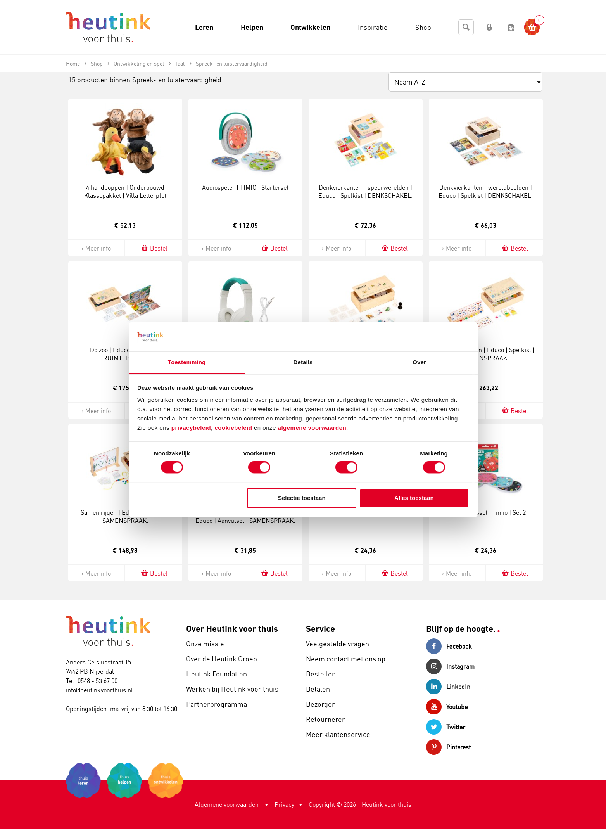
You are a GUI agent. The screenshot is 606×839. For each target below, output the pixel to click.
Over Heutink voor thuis (232, 628)
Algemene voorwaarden (227, 804)
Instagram (450, 666)
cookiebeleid (234, 428)
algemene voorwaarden (312, 428)
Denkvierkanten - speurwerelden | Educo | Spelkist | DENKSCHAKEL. (365, 191)
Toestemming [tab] (187, 362)
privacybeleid (191, 428)
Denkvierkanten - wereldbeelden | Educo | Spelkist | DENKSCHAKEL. (486, 191)
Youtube (447, 706)
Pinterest (448, 747)
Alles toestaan (414, 498)
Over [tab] (419, 362)
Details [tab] (303, 362)
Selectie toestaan (302, 498)
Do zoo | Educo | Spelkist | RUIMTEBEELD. (125, 354)
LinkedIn (448, 686)
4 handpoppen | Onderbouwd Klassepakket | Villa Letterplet (125, 191)
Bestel (153, 248)
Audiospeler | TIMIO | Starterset (245, 187)
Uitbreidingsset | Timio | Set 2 (486, 512)
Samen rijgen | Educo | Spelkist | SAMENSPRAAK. (125, 516)
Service (320, 628)
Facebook (449, 646)
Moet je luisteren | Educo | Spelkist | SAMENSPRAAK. (486, 354)
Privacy (284, 804)
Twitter (445, 727)
